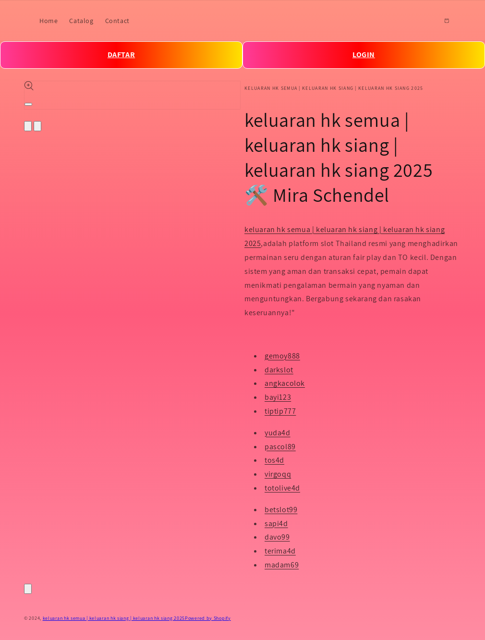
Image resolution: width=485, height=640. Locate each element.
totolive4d (282, 488)
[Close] (28, 589)
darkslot (279, 370)
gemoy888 (282, 356)
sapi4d (276, 523)
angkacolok (285, 383)
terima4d (280, 551)
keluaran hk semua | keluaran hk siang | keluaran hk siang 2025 (114, 618)
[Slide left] (28, 126)
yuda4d (278, 433)
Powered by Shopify (208, 618)
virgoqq (278, 474)
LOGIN (363, 54)
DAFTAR (121, 54)
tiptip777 (280, 411)
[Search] (425, 20)
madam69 (282, 565)
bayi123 (278, 397)
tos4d (274, 460)
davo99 (277, 537)
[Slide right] (37, 126)
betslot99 (281, 510)
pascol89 (280, 447)
